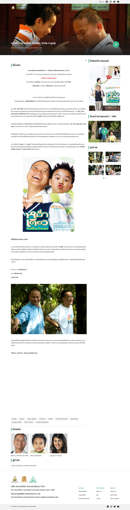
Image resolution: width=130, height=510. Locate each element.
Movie (63, 7)
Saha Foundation (114, 499)
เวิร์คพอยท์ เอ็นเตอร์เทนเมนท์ (42, 422)
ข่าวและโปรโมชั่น (83, 491)
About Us (98, 491)
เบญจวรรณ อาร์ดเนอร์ (16, 422)
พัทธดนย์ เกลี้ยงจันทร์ (31, 419)
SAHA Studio (113, 495)
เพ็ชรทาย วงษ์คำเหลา (29, 422)
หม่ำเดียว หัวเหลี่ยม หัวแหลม (61, 419)
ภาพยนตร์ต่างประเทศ (84, 499)
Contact (98, 499)
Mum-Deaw (22, 419)
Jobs (110, 7)
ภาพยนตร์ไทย (82, 495)
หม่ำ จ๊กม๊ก (50, 419)
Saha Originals (75, 7)
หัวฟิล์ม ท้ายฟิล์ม (74, 419)
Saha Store (102, 7)
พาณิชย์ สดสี (42, 419)
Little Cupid (14, 419)
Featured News (89, 7)
